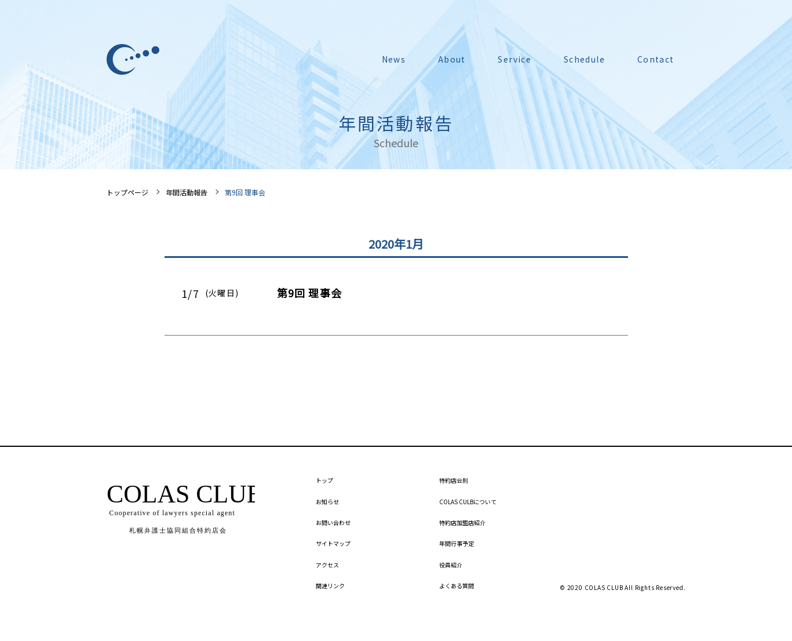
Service (514, 59)
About (452, 59)
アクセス (327, 564)
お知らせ (327, 501)
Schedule (584, 59)
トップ (324, 480)
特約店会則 (453, 480)
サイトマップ (333, 543)
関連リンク (330, 585)
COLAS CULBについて (468, 501)
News (394, 59)
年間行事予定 (456, 543)
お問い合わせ (333, 522)
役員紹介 (450, 564)
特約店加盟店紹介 (462, 522)
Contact (655, 59)
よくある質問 (456, 585)
